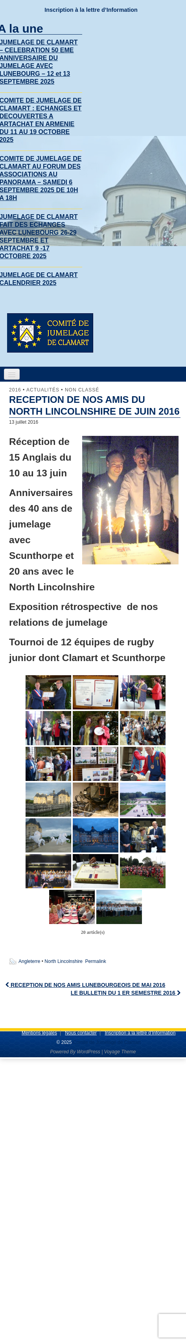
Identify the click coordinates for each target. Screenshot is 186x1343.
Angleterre (29, 961)
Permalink (95, 961)
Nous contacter (81, 1033)
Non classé (82, 390)
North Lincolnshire (63, 961)
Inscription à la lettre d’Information (91, 10)
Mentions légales (39, 1033)
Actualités (42, 390)
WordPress (88, 1052)
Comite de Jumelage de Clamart (106, 1042)
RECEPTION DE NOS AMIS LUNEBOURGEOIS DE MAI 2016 (85, 985)
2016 (15, 390)
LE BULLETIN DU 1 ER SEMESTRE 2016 (125, 993)
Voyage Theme (120, 1052)
